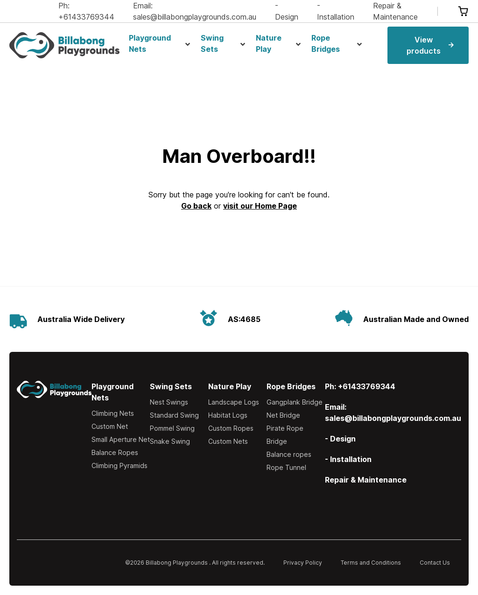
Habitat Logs (227, 415)
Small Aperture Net (120, 439)
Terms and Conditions (371, 562)
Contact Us (435, 562)
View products (430, 45)
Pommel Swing (172, 428)
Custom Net (109, 426)
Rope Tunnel (286, 467)
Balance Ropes (114, 452)
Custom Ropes (230, 428)
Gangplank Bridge (295, 402)
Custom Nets (228, 441)
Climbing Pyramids (119, 465)
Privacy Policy (302, 562)
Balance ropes (289, 454)
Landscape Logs (233, 402)
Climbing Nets (112, 413)
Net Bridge (283, 415)
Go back (196, 205)
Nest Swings (169, 402)
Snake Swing (170, 441)
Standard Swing (174, 415)
